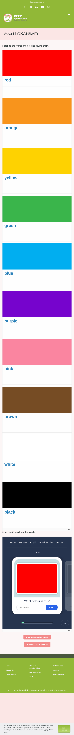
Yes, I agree (64, 729)
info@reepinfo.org (37, 2)
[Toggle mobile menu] (69, 14)
